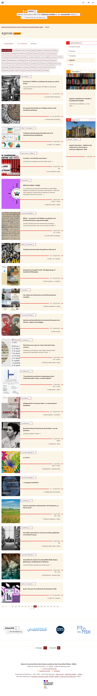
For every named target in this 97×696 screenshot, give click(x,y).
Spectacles (52, 67)
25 (57, 606)
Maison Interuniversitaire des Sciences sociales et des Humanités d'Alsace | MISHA (22, 27)
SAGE (45, 67)
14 (22, 606)
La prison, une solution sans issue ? (35, 158)
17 (32, 606)
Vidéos (39, 70)
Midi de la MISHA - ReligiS (31, 185)
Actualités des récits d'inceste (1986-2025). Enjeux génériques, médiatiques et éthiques (40, 561)
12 (16, 606)
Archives (33, 44)
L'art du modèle (45, 57)
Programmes (18, 64)
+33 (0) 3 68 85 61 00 (49, 669)
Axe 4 (3, 54)
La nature (26, 458)
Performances (45, 60)
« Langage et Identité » (31, 483)
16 (28, 606)
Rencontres (57, 64)
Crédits (79, 674)
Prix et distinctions (7, 64)
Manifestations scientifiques (16, 60)
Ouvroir (28, 60)
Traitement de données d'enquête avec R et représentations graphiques (38, 134)
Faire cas (44, 54)
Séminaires (5, 70)
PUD (38, 60)
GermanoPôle (14, 57)
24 (54, 606)
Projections (27, 64)
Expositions (37, 54)
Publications (35, 64)
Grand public (23, 57)
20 (41, 606)
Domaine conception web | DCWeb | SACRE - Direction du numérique (53, 676)
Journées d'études (33, 57)
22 (48, 606)
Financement (52, 54)
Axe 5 (8, 54)
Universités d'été (30, 70)
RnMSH (12, 67)
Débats (30, 54)
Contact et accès (44, 671)
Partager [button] (39, 648)
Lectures (53, 57)
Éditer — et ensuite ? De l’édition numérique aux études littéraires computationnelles (39, 219)
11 (12, 606)
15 (25, 606)
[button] (83, 2)
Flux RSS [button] (53, 648)
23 (51, 606)
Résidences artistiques (22, 67)
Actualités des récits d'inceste (21, 50)
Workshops (45, 70)
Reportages (5, 67)
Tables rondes (14, 70)
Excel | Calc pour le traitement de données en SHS (39, 589)
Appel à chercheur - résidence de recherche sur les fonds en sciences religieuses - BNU (80, 147)
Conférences (22, 54)
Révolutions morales (37, 67)
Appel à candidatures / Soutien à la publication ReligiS (80, 100)
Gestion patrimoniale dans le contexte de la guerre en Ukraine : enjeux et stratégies (41, 321)
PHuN (33, 60)
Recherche (44, 64)
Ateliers (55, 50)
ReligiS (50, 64)
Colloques (14, 54)
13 (19, 606)
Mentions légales (70, 674)
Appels (34, 50)
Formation (5, 57)
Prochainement (9, 44)
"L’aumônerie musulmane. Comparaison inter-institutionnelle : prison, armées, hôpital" (39, 377)
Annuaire (57, 671)
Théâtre (60, 57)
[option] (80, 94)
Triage (22, 70)
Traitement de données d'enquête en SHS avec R (39, 249)
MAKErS (4, 60)
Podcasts (53, 60)
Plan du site (60, 674)
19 (38, 606)
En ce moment (22, 44)
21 (45, 606)
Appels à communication (45, 50)
